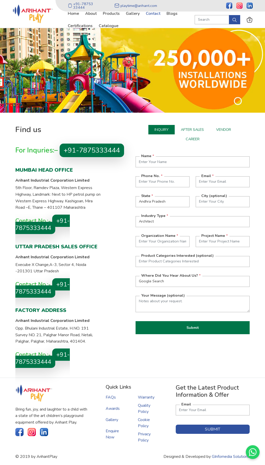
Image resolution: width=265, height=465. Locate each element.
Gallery (112, 420)
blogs (172, 13)
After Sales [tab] (192, 129)
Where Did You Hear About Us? (171, 275)
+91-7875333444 (92, 150)
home (73, 13)
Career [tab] (193, 139)
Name (147, 155)
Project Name (214, 235)
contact (153, 13)
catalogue (108, 26)
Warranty (146, 397)
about (91, 13)
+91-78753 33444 (80, 5)
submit (212, 429)
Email (207, 175)
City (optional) (214, 195)
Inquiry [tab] (161, 129)
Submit (192, 327)
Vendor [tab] (223, 129)
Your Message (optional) (163, 295)
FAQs (111, 397)
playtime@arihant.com (135, 5)
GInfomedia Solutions (231, 456)
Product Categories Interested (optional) (177, 255)
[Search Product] (212, 19)
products (111, 13)
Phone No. (151, 175)
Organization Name (159, 235)
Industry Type (154, 215)
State (147, 195)
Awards (113, 408)
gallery (133, 13)
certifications (80, 26)
